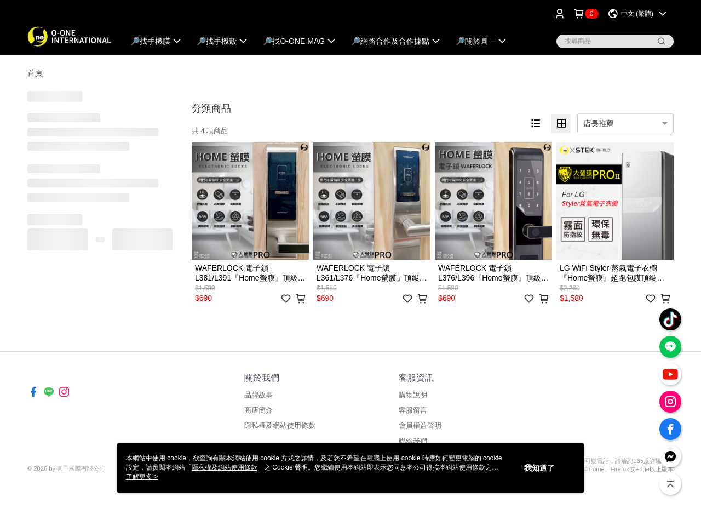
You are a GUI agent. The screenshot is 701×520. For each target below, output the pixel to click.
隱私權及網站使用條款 (279, 425)
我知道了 (539, 468)
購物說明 (413, 395)
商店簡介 (258, 410)
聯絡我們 (413, 441)
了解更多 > (142, 477)
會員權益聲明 (420, 425)
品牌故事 (258, 395)
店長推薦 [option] (598, 123)
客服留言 (413, 410)
